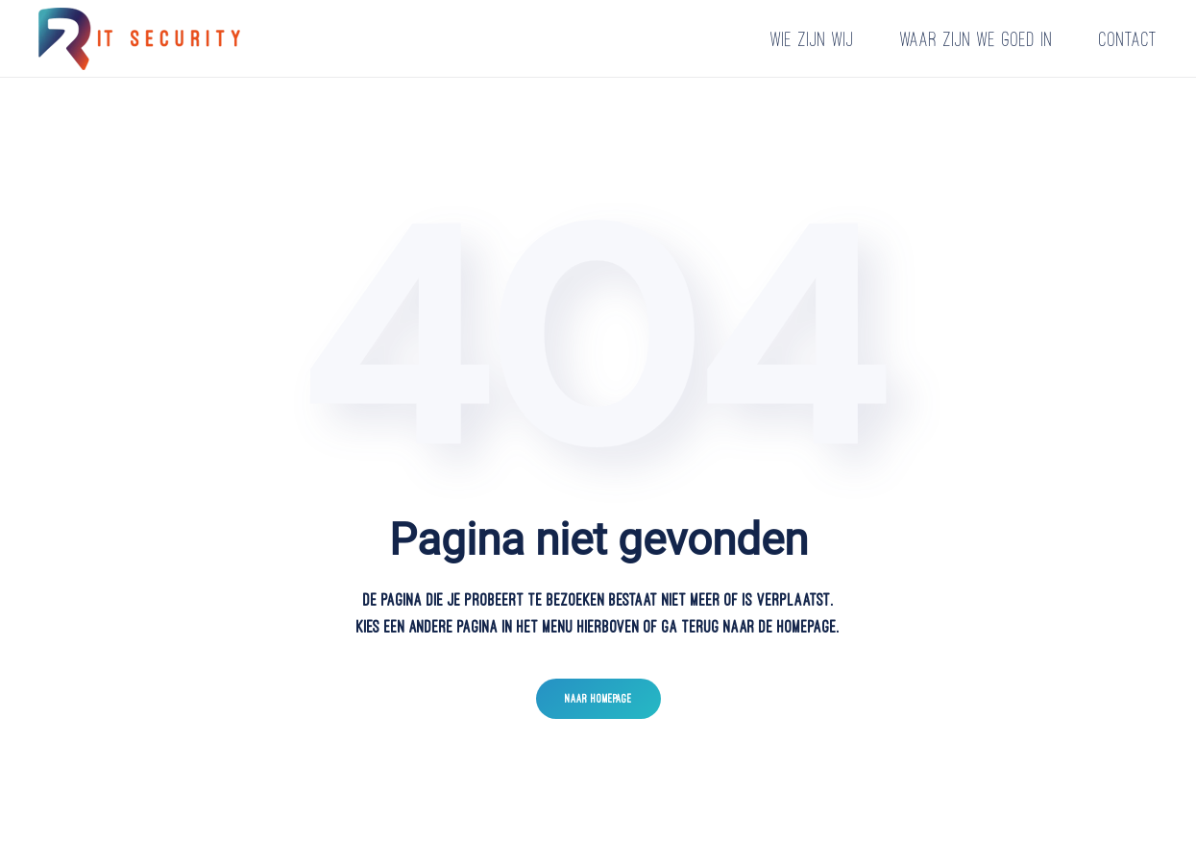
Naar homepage (598, 698)
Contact (1128, 39)
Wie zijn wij (812, 39)
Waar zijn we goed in (976, 39)
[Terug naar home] (142, 38)
